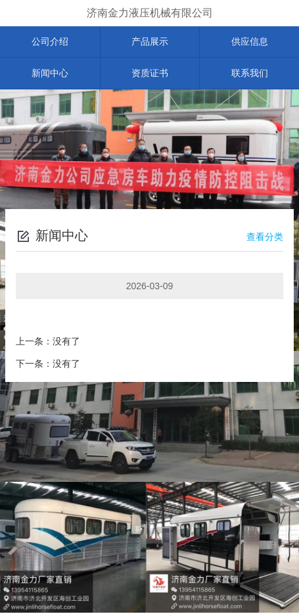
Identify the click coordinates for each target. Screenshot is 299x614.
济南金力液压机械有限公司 (150, 12)
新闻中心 (50, 74)
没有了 (66, 342)
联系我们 (249, 74)
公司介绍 (50, 42)
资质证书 (149, 74)
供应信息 (249, 42)
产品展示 (149, 42)
